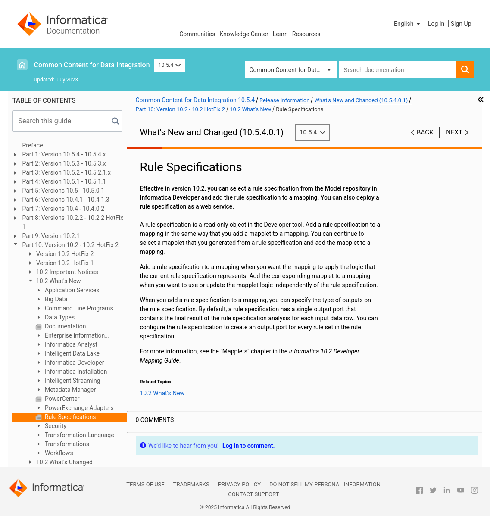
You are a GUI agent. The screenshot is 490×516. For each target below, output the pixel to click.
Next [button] (454, 132)
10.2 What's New (58, 281)
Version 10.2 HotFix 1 (64, 263)
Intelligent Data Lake (72, 353)
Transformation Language (79, 435)
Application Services (72, 290)
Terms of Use (145, 484)
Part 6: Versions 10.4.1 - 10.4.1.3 (65, 199)
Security (55, 425)
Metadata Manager (70, 389)
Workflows (58, 453)
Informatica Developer (74, 362)
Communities (197, 34)
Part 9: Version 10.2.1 (51, 235)
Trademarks (191, 484)
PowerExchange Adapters (79, 407)
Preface (32, 145)
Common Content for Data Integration (92, 65)
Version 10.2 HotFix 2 (64, 253)
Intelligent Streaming (72, 380)
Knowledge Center (243, 34)
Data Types (59, 317)
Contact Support (253, 494)
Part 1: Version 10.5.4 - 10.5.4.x (64, 154)
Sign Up (461, 23)
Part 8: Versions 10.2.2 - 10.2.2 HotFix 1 (73, 222)
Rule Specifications (70, 416)
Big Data (56, 299)
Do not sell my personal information (325, 484)
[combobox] (397, 69)
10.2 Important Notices (66, 272)
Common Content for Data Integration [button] (293, 69)
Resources (306, 34)
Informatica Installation (75, 371)
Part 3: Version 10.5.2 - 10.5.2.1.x (66, 172)
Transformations (67, 444)
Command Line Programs (78, 308)
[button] (408, 23)
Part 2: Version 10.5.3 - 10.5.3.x (64, 163)
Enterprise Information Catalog (70, 336)
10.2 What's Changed (64, 462)
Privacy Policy (239, 484)
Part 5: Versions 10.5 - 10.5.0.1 (63, 190)
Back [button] (425, 132)
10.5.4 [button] (170, 65)
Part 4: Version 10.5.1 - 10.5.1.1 (64, 181)
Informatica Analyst (70, 344)
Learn (280, 34)
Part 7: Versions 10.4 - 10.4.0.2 (63, 208)
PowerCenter (62, 398)
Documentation (65, 326)
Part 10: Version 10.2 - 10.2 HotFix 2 (70, 244)
